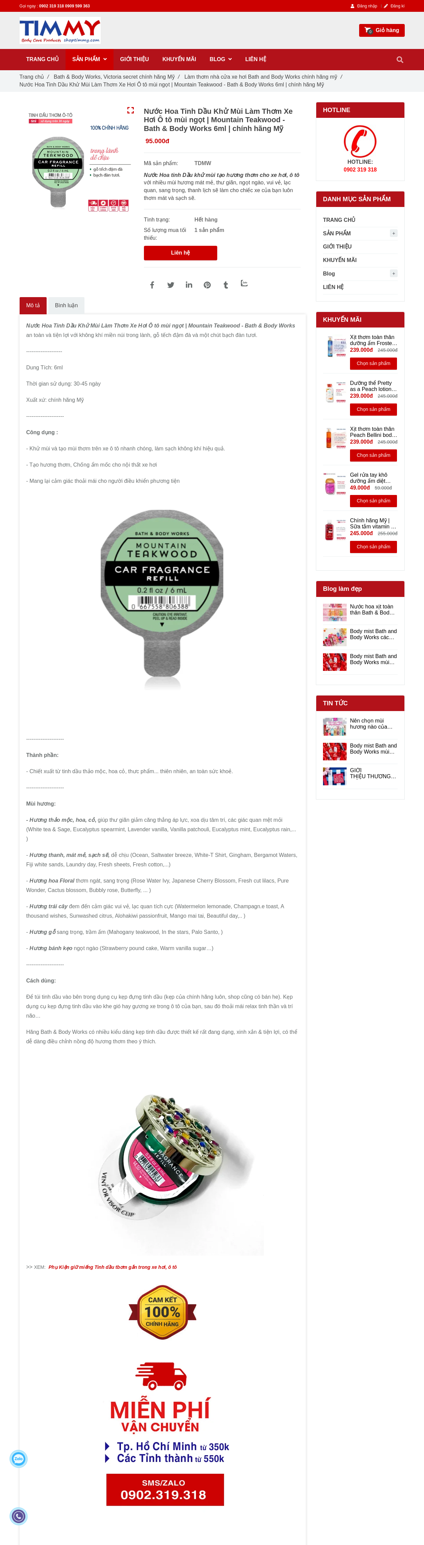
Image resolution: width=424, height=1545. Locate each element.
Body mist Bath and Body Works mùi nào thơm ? (373, 659)
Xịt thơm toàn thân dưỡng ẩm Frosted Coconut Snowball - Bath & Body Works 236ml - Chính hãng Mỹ (373, 340)
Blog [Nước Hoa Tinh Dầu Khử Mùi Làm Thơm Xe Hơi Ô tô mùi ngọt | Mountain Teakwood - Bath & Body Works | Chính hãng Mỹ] (329, 274)
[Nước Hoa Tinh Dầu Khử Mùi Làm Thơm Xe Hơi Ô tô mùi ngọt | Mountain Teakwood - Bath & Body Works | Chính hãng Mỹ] (152, 285)
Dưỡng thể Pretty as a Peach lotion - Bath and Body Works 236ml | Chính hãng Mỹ (372, 386)
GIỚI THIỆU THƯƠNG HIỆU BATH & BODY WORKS (370, 773)
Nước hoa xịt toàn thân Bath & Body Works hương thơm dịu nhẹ (373, 610)
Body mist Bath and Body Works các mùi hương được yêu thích (373, 634)
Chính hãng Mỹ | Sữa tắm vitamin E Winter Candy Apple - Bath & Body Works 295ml (372, 524)
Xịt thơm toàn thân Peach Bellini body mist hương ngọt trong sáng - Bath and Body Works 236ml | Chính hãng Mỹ (373, 432)
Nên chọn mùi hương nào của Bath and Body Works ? (368, 724)
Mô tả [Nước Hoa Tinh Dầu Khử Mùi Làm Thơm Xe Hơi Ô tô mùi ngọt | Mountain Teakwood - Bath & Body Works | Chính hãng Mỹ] (33, 305)
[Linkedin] (189, 285)
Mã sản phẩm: (162, 163)
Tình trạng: (158, 219)
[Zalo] (244, 283)
